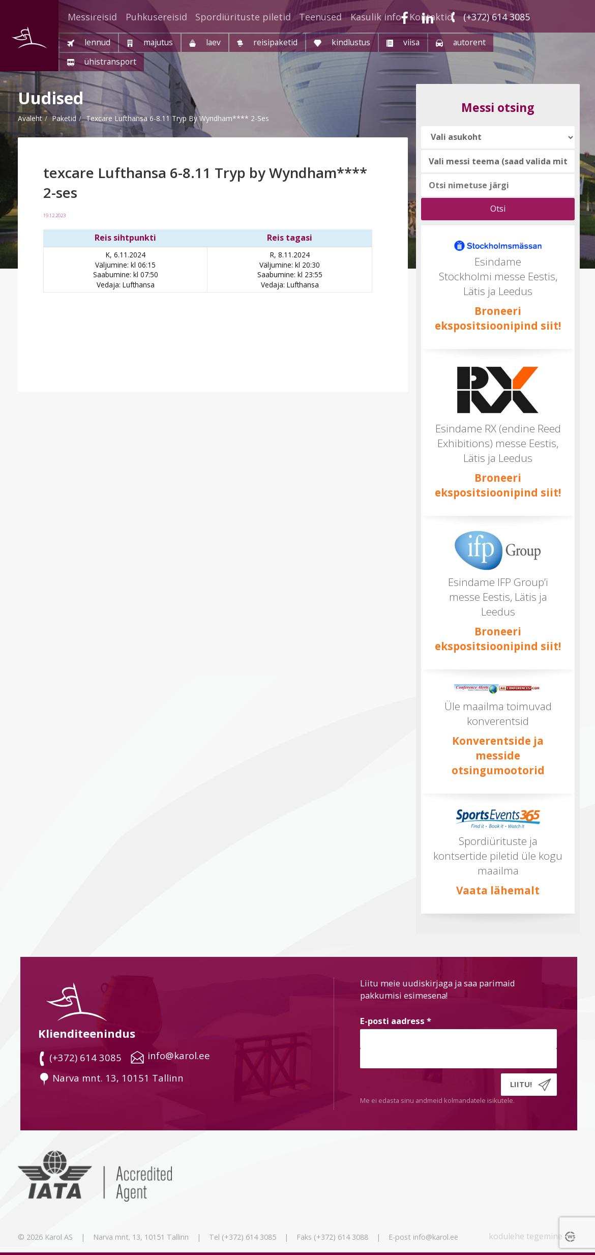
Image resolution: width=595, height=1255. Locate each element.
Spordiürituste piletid (243, 16)
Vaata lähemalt (498, 890)
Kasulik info (375, 16)
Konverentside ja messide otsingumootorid (498, 755)
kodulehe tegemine (525, 1236)
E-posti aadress (395, 1021)
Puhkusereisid (156, 16)
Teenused (320, 16)
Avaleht (30, 118)
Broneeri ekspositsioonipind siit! (498, 318)
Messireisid (92, 16)
